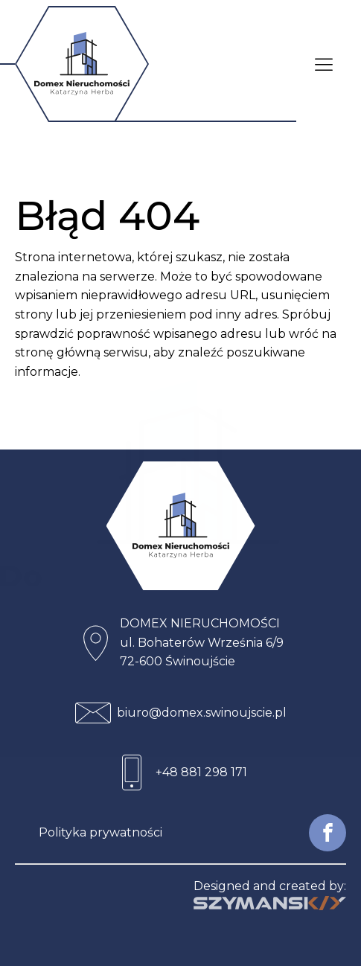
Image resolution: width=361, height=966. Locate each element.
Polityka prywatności (100, 832)
